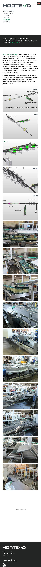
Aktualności (8, 13)
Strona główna (9, 11)
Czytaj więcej (15, 43)
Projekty (6, 20)
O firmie (6, 15)
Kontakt (6, 22)
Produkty (7, 18)
